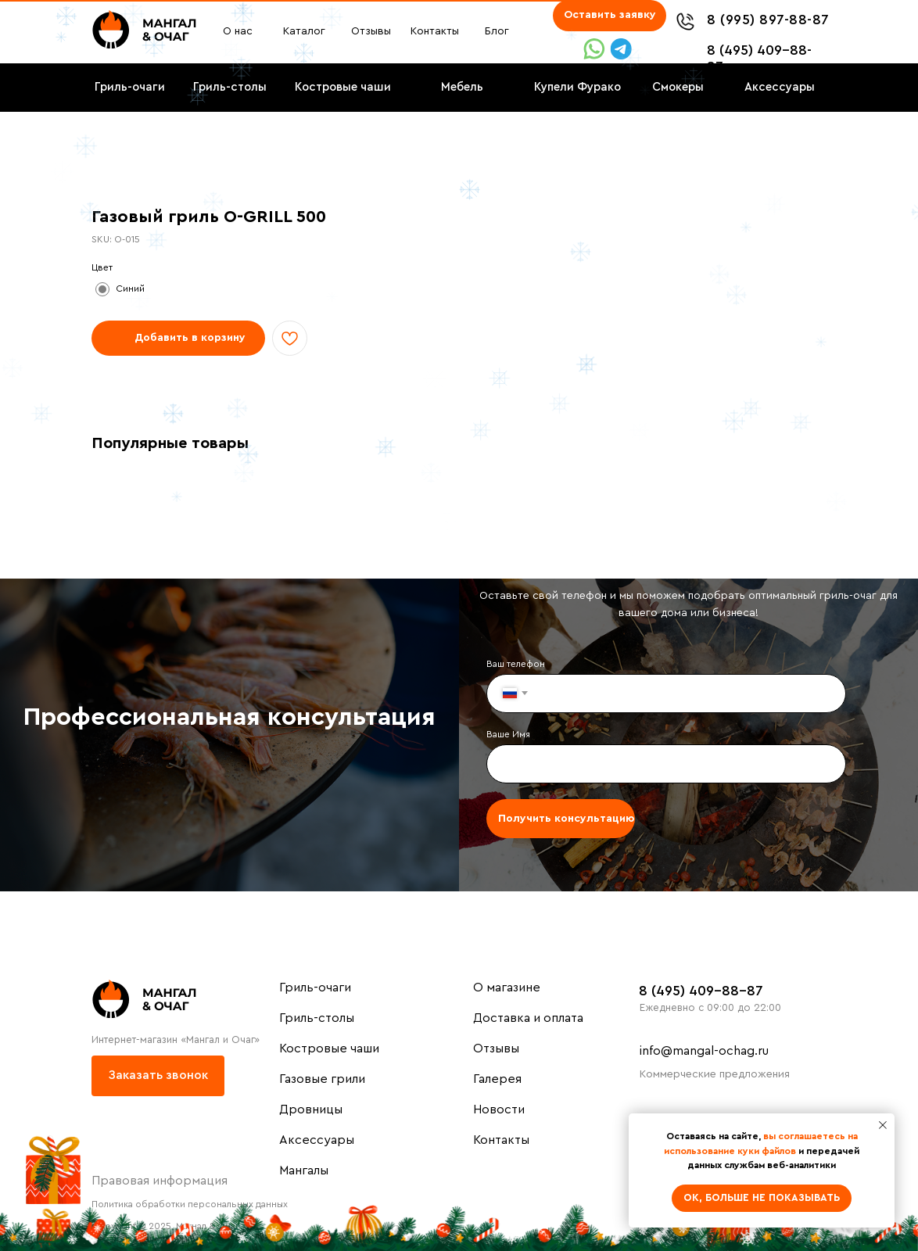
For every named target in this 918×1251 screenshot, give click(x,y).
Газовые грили (322, 1079)
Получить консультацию (566, 818)
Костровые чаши (329, 1048)
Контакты (501, 1140)
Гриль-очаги (315, 987)
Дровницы (310, 1109)
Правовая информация (159, 1180)
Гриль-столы (316, 1018)
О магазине (506, 987)
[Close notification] (883, 1125)
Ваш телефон (515, 664)
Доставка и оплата (528, 1018)
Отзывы (496, 1048)
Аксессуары (316, 1140)
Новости (499, 1109)
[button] (609, 15)
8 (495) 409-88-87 (701, 991)
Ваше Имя (508, 734)
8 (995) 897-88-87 (768, 20)
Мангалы (303, 1170)
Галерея (497, 1079)
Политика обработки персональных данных (189, 1204)
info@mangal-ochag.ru (704, 1051)
